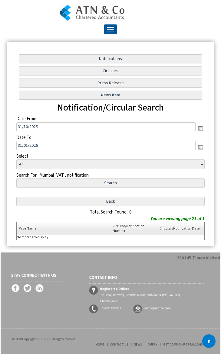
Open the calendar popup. (200, 128)
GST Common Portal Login (175, 344)
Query (151, 344)
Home (110, 344)
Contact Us (125, 344)
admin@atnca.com (155, 304)
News (140, 344)
